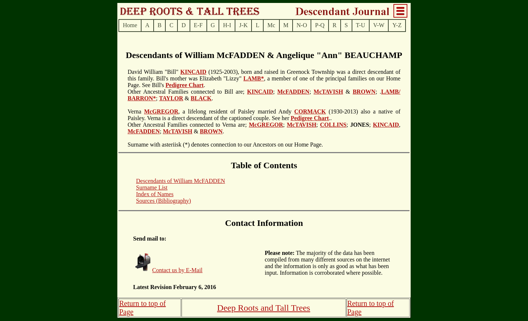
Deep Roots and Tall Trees (263, 308)
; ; (359, 125)
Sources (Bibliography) (163, 201)
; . (378, 92)
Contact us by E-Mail (177, 270)
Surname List (152, 187)
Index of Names (154, 194)
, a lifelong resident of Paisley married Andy (236, 111)
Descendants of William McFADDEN (180, 181)
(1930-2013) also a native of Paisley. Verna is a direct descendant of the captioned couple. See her (264, 114)
